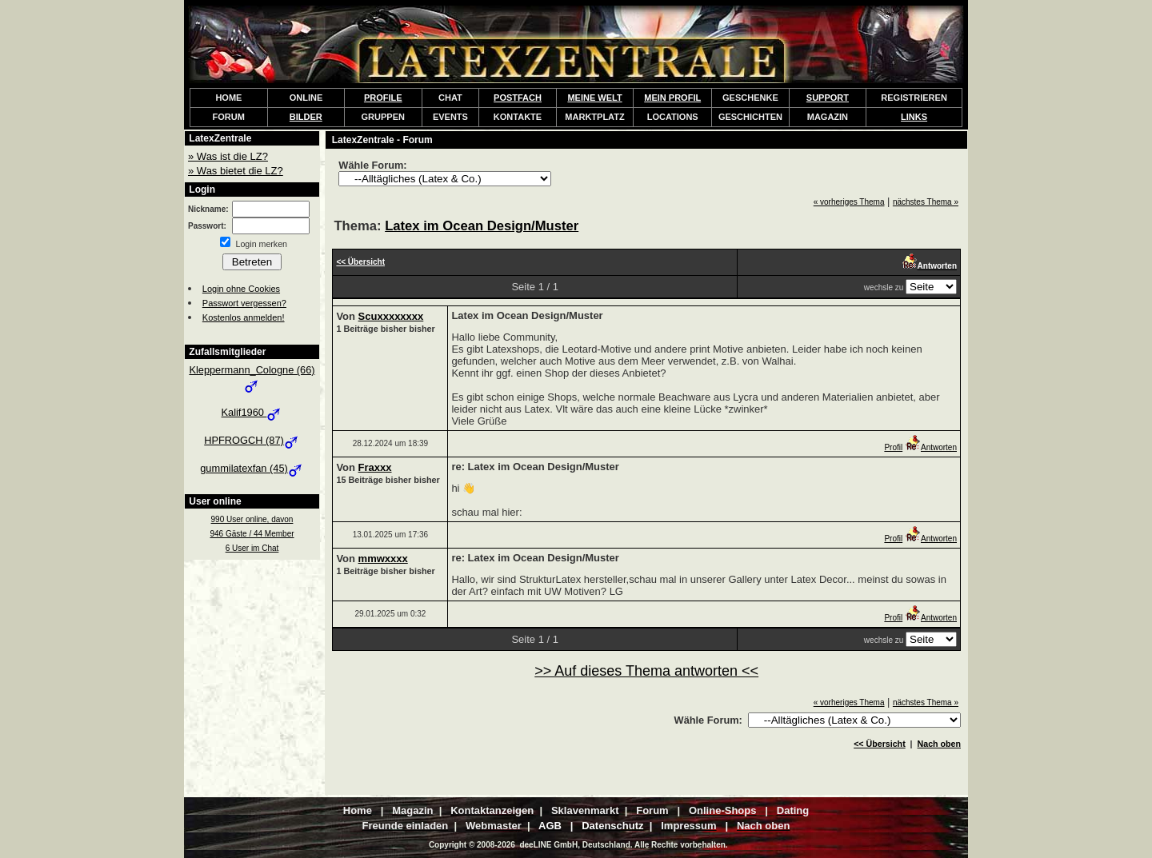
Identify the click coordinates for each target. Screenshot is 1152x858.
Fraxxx (375, 467)
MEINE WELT (594, 97)
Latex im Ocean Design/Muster (481, 225)
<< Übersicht (880, 743)
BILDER (306, 117)
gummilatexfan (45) (252, 468)
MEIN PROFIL (672, 97)
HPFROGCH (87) (252, 440)
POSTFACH (518, 97)
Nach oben (939, 743)
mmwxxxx (383, 559)
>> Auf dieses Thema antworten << (646, 671)
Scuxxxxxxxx (391, 316)
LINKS (914, 117)
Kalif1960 (252, 412)
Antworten (931, 447)
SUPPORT (827, 97)
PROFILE (383, 97)
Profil (893, 447)
